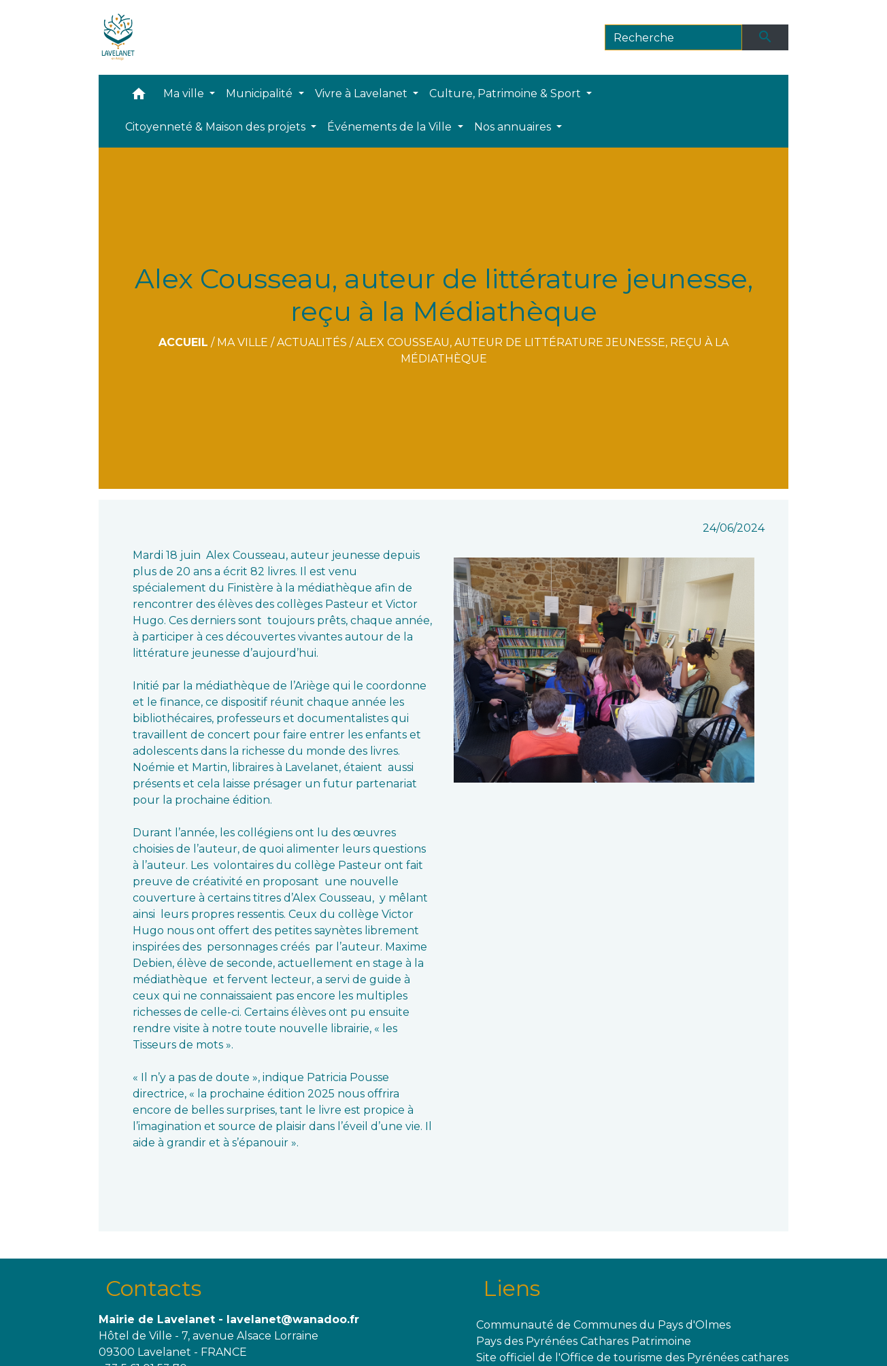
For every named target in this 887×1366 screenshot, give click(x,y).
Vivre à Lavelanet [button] (362, 93)
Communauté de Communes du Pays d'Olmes (603, 1324)
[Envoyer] (765, 37)
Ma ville (242, 342)
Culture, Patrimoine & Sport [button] (506, 93)
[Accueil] (118, 37)
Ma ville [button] (185, 93)
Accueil (183, 342)
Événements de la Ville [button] (390, 126)
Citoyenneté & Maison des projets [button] (216, 126)
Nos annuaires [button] (514, 126)
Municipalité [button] (260, 93)
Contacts (153, 1288)
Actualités (312, 342)
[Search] (674, 37)
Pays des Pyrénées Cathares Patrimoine (583, 1341)
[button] (139, 97)
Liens (511, 1288)
